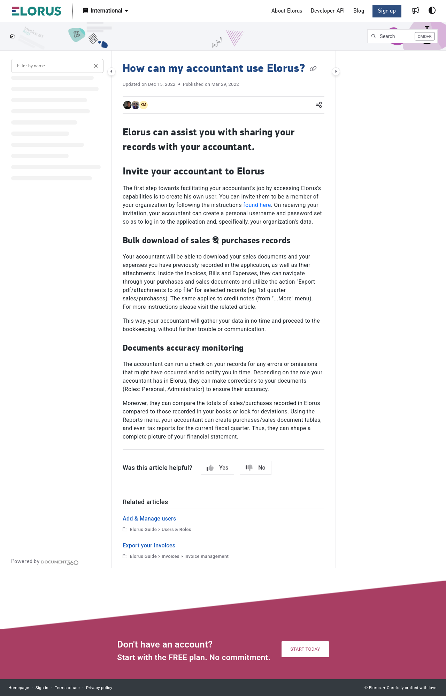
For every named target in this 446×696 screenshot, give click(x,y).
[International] (104, 11)
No (255, 467)
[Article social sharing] (318, 105)
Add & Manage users (149, 518)
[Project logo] (36, 11)
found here (257, 205)
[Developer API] (328, 11)
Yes (217, 467)
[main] (224, 309)
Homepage (18, 687)
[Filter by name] (57, 66)
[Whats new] (415, 11)
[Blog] (358, 11)
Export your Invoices (149, 545)
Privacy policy (99, 687)
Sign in (42, 687)
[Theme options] (432, 11)
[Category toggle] (111, 71)
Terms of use (67, 687)
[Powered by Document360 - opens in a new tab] (45, 561)
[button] (402, 36)
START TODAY (305, 649)
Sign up (387, 11)
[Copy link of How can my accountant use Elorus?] (313, 69)
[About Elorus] (286, 11)
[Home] (12, 36)
